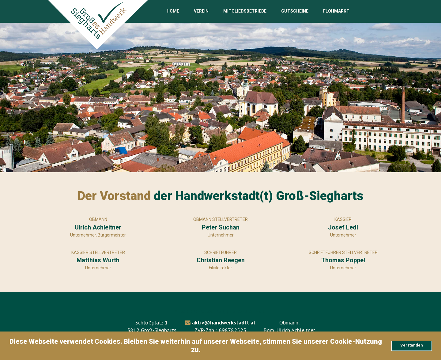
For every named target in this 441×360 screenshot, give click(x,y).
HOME (173, 11)
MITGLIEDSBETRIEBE (244, 11)
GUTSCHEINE (294, 11)
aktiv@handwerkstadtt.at (223, 322)
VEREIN (201, 11)
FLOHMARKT (336, 11)
